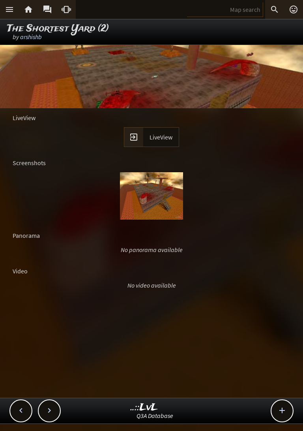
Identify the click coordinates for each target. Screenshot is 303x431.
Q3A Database (155, 416)
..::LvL (144, 407)
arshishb (31, 37)
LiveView (161, 137)
